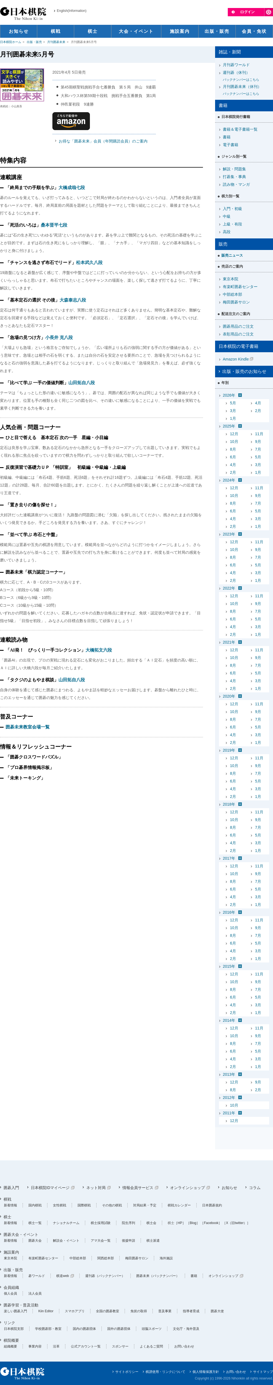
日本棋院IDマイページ (50, 1187)
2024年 (229, 480)
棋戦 (7, 1199)
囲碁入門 (11, 1187)
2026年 (229, 395)
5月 (233, 403)
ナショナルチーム (66, 1223)
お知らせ (229, 1187)
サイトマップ (263, 1372)
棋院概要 (11, 1340)
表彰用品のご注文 (238, 334)
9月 (258, 441)
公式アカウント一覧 (86, 1346)
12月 (234, 434)
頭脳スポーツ (152, 1329)
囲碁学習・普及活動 (21, 1305)
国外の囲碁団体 (118, 1329)
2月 (258, 410)
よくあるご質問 (151, 1346)
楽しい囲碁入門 (15, 1311)
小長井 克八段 (59, 337)
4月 (258, 403)
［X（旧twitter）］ (236, 1223)
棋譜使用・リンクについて (165, 1372)
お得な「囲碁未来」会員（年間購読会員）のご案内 (103, 141)
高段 (227, 232)
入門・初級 (232, 208)
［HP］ (180, 1223)
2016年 (229, 912)
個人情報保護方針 (205, 1372)
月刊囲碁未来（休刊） (246, 90)
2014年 (229, 1020)
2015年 (229, 966)
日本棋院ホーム (10, 42)
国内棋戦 (35, 1205)
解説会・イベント (66, 1241)
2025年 (229, 426)
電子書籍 (230, 144)
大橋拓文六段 (98, 650)
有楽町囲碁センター (240, 286)
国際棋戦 (84, 1205)
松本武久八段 (89, 262)
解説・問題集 (234, 169)
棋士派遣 (153, 1241)
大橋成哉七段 (71, 187)
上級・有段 (232, 224)
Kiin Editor (45, 1311)
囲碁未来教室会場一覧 (28, 727)
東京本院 (230, 279)
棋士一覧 (35, 1223)
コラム (255, 1187)
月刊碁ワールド (236, 65)
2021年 (229, 642)
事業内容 (35, 1346)
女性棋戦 (59, 1205)
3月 (233, 410)
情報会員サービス (137, 1187)
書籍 (227, 137)
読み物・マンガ (236, 184)
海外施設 (166, 1258)
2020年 (229, 696)
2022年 (229, 588)
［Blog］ (193, 1223)
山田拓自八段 (81, 382)
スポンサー (120, 1346)
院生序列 (128, 1223)
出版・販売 (34, 42)
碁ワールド (36, 1276)
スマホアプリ (75, 1311)
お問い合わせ (184, 1346)
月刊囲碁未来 (56, 42)
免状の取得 (138, 1311)
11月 (259, 434)
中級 (227, 216)
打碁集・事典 (234, 176)
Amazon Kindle (236, 359)
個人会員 (10, 1293)
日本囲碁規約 (212, 1205)
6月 (233, 457)
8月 (233, 449)
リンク (9, 1323)
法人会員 (35, 1293)
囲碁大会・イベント (21, 1234)
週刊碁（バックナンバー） (105, 1276)
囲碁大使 (217, 1311)
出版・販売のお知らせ (244, 371)
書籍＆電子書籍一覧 (240, 129)
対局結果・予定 (144, 1205)
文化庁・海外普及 (186, 1329)
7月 (258, 449)
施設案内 (11, 1252)
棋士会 (151, 1223)
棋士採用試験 (101, 1223)
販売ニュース (232, 255)
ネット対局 (96, 1187)
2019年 (229, 750)
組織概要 (10, 1346)
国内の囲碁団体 (84, 1329)
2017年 (229, 858)
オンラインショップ (187, 1187)
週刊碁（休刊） (246, 76)
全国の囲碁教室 (107, 1311)
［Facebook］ (211, 1223)
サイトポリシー (126, 1372)
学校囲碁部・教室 (48, 1329)
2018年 (229, 804)
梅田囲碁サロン (236, 302)
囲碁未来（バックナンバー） (157, 1276)
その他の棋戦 (112, 1205)
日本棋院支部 (14, 1329)
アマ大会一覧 (101, 1241)
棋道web (62, 1276)
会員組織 (11, 1287)
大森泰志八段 (73, 300)
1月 (233, 418)
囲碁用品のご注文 (238, 326)
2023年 (229, 534)
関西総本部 (105, 1258)
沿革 (56, 1346)
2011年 (229, 1113)
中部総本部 (232, 294)
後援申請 (128, 1241)
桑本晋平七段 (54, 225)
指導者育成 (191, 1311)
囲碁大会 (35, 1241)
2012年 (229, 1097)
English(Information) (71, 11)
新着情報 (10, 1205)
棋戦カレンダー (179, 1205)
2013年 (229, 1074)
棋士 (7, 1217)
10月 (234, 441)
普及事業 (165, 1311)
